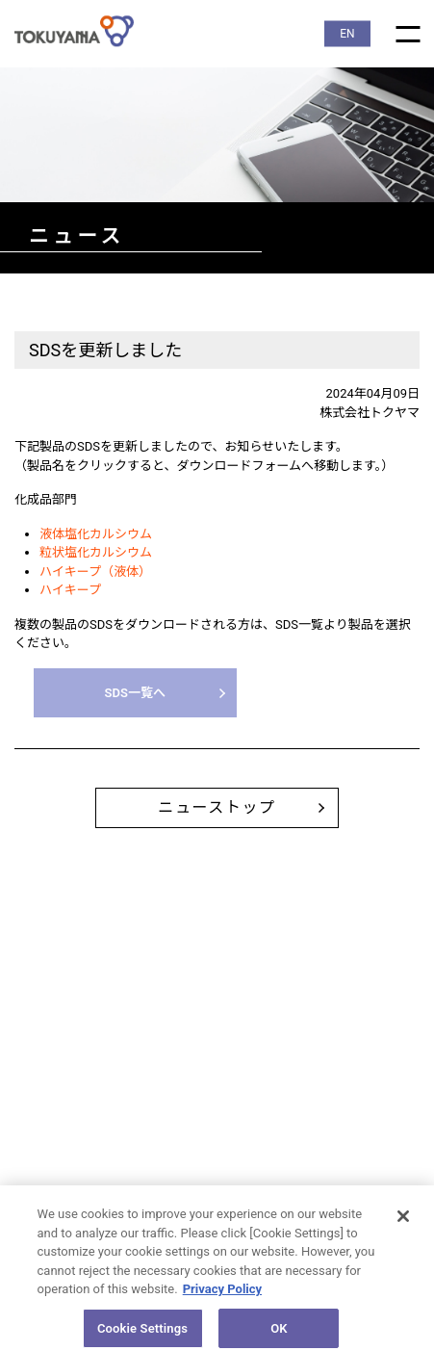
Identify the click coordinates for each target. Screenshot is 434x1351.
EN (347, 33)
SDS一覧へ (135, 693)
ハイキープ (70, 590)
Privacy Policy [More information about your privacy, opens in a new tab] (222, 1293)
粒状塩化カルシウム (95, 552)
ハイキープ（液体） (95, 571)
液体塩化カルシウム (95, 534)
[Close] (403, 1220)
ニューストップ (216, 807)
